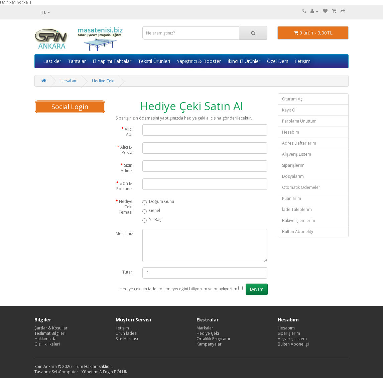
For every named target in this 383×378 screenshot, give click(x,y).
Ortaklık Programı (213, 339)
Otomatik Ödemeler (301, 187)
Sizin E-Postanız (124, 186)
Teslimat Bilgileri (50, 333)
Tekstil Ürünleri (154, 61)
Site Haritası (127, 339)
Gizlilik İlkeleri (47, 344)
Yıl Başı (152, 220)
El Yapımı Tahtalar (112, 61)
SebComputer (65, 372)
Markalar (205, 328)
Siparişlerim (293, 165)
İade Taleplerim (297, 209)
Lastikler (52, 61)
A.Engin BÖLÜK (113, 372)
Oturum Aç (292, 99)
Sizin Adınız (126, 167)
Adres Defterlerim (299, 143)
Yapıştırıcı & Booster (199, 61)
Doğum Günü (158, 202)
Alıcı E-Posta (126, 149)
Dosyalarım (293, 176)
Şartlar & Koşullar (51, 328)
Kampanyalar (209, 344)
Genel (151, 211)
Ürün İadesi (126, 333)
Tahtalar (77, 61)
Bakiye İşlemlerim (298, 220)
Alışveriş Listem (296, 154)
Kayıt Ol (289, 110)
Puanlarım (291, 198)
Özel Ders (277, 61)
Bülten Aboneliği (297, 231)
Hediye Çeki (103, 81)
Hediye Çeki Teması (125, 207)
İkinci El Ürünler (244, 61)
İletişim (302, 61)
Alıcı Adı (128, 131)
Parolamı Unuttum (299, 121)
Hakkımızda (45, 339)
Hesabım (69, 81)
